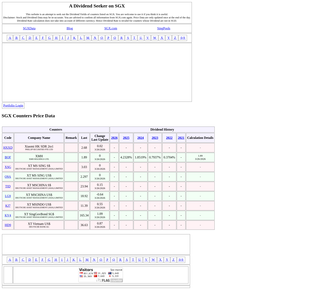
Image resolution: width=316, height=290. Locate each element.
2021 (181, 137)
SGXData (29, 28)
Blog (70, 28)
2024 (140, 137)
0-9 (183, 37)
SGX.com (110, 28)
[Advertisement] (97, 72)
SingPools (163, 28)
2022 (169, 137)
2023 (155, 137)
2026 (114, 137)
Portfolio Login (13, 105)
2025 (126, 137)
